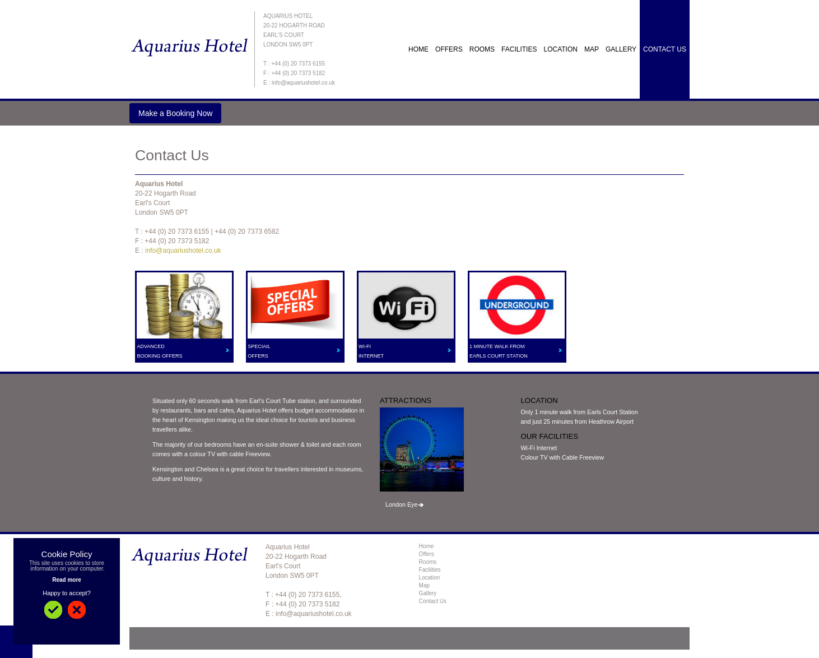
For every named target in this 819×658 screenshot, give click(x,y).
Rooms (482, 49)
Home (418, 49)
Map (591, 49)
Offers (426, 554)
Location (560, 49)
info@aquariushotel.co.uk (183, 250)
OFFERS (449, 49)
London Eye (401, 504)
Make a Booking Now (175, 113)
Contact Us (664, 49)
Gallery (621, 49)
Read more (66, 580)
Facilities (519, 49)
